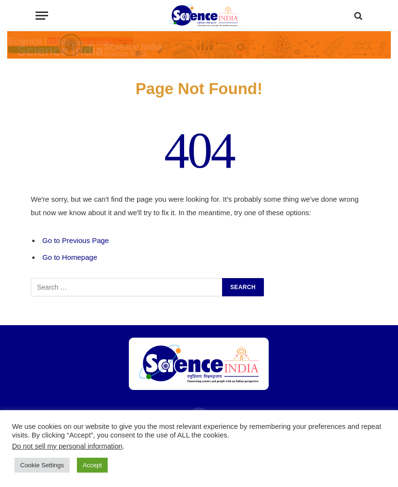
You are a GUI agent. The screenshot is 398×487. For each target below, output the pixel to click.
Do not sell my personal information (67, 446)
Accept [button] (92, 465)
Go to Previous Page (75, 240)
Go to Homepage (69, 257)
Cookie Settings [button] (42, 465)
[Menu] (42, 15)
